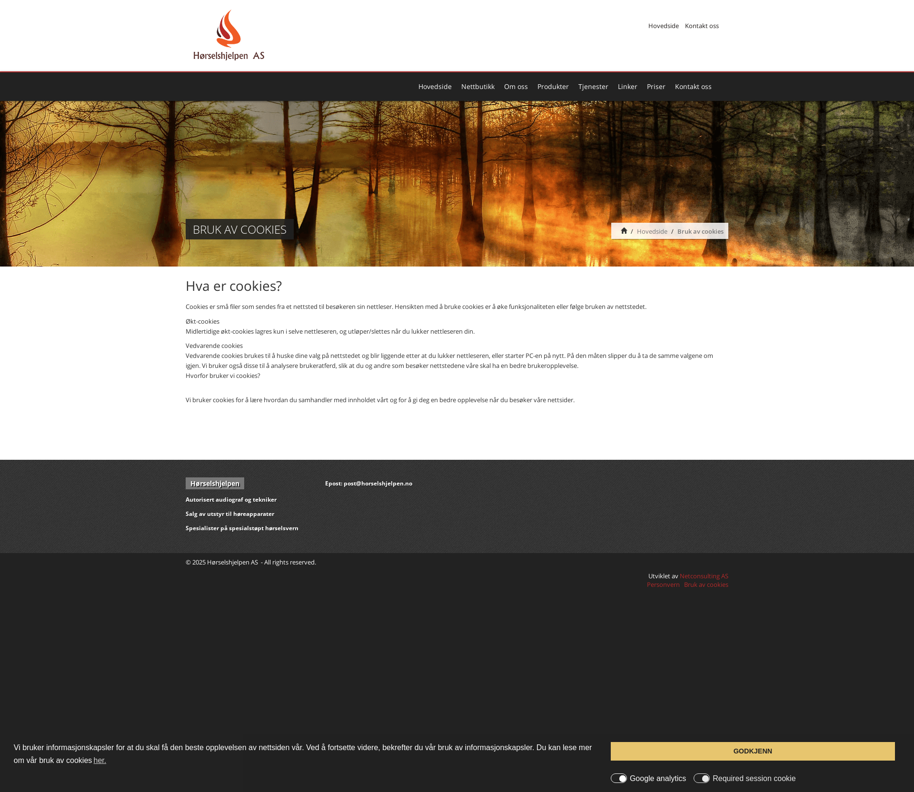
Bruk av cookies (700, 231)
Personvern (663, 584)
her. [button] (100, 760)
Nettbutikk (478, 86)
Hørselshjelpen (214, 483)
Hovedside (663, 25)
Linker (627, 86)
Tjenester (593, 86)
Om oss (516, 86)
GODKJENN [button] (753, 751)
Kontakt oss (702, 25)
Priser (656, 86)
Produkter (553, 86)
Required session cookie (754, 778)
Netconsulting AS (704, 576)
